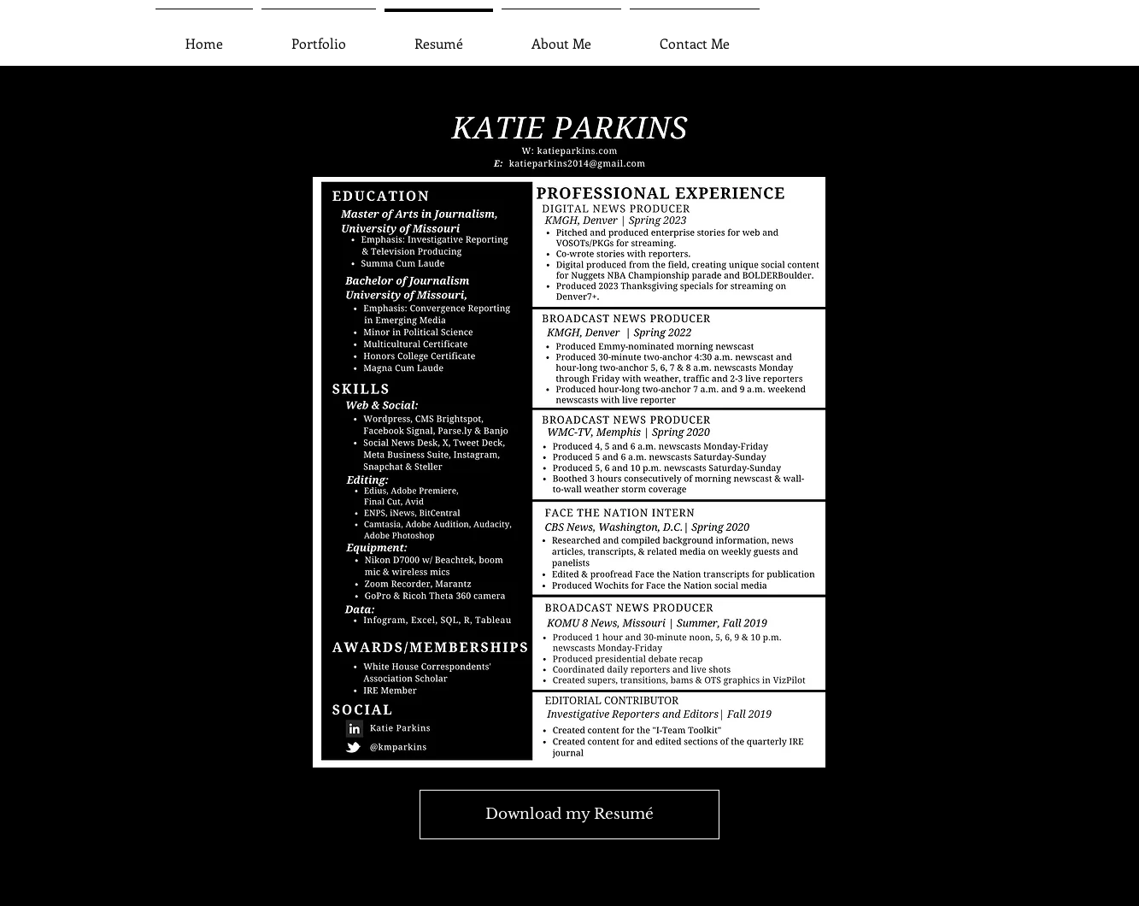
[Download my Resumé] (569, 814)
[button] (318, 35)
